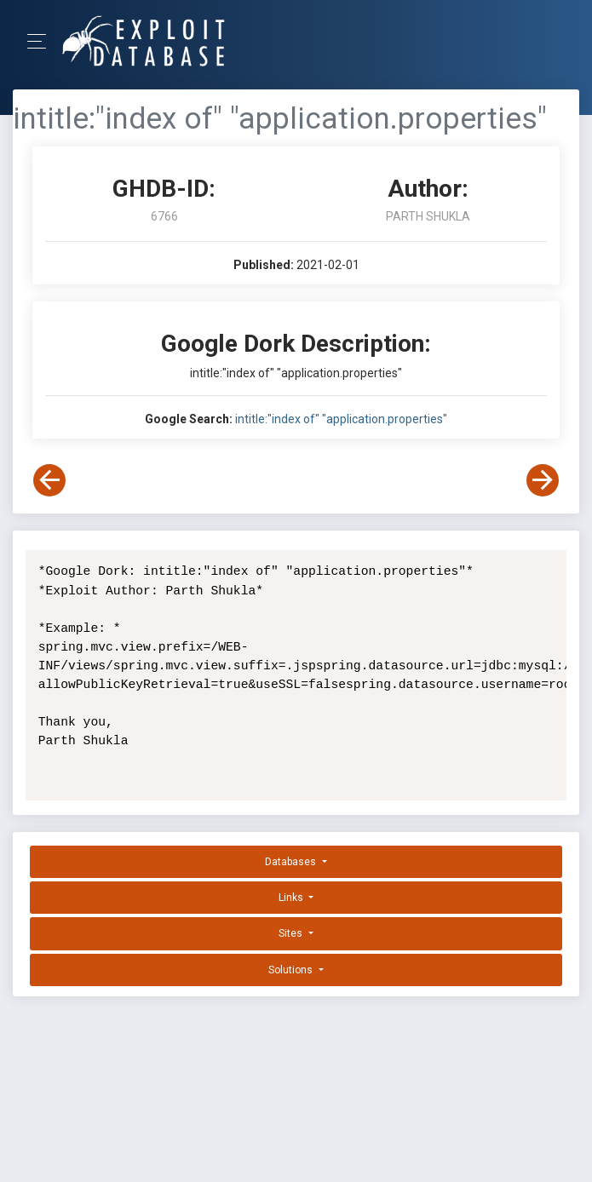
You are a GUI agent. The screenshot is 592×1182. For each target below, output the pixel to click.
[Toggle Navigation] (42, 41)
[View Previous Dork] (49, 480)
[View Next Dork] (542, 480)
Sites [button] (292, 933)
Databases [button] (292, 862)
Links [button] (292, 898)
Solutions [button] (291, 970)
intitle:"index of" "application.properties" (341, 419)
